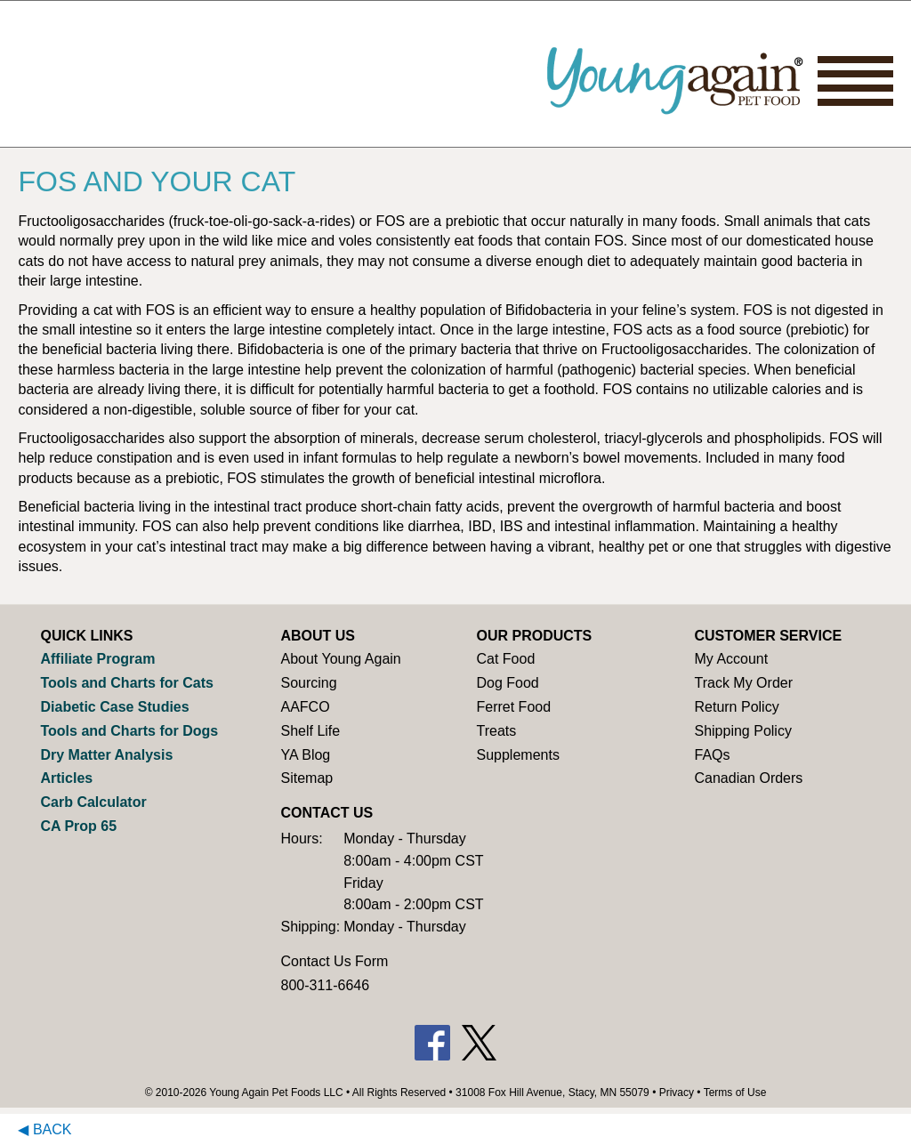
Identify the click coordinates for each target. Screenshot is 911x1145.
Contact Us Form (334, 961)
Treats (496, 730)
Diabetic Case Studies (114, 706)
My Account (731, 658)
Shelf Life (310, 730)
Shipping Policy (742, 730)
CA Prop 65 (78, 826)
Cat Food (505, 658)
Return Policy (736, 706)
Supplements (517, 754)
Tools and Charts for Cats (126, 682)
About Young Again (340, 658)
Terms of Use (735, 1092)
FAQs (712, 754)
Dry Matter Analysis (106, 754)
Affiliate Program (97, 658)
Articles (66, 778)
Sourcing (308, 682)
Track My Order (743, 682)
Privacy (676, 1092)
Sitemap (306, 778)
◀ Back (44, 1129)
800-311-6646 (324, 985)
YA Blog (305, 754)
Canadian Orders (748, 778)
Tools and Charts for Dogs (129, 730)
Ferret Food (513, 706)
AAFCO (304, 706)
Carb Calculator (93, 802)
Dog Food (507, 682)
